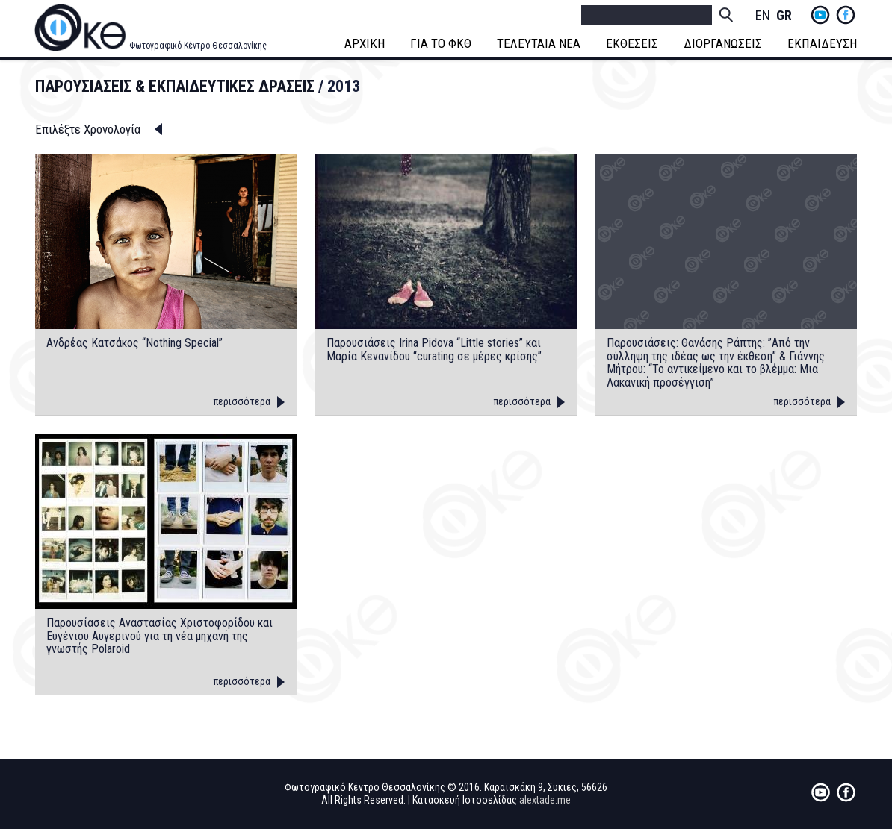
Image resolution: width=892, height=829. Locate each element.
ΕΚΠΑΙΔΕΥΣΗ (822, 43)
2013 (343, 86)
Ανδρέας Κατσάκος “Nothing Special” (134, 343)
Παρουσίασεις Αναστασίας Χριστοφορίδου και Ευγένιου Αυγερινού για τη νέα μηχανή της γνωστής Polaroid (159, 636)
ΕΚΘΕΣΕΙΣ (632, 43)
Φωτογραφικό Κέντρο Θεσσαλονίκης (198, 45)
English (762, 16)
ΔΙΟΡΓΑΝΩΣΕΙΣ (723, 43)
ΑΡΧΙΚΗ (364, 43)
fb (845, 15)
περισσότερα (242, 401)
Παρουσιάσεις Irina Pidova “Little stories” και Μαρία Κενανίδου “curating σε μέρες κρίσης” (434, 350)
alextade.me (545, 800)
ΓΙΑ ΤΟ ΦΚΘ (440, 43)
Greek (783, 16)
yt (820, 15)
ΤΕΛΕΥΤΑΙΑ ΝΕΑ (538, 43)
